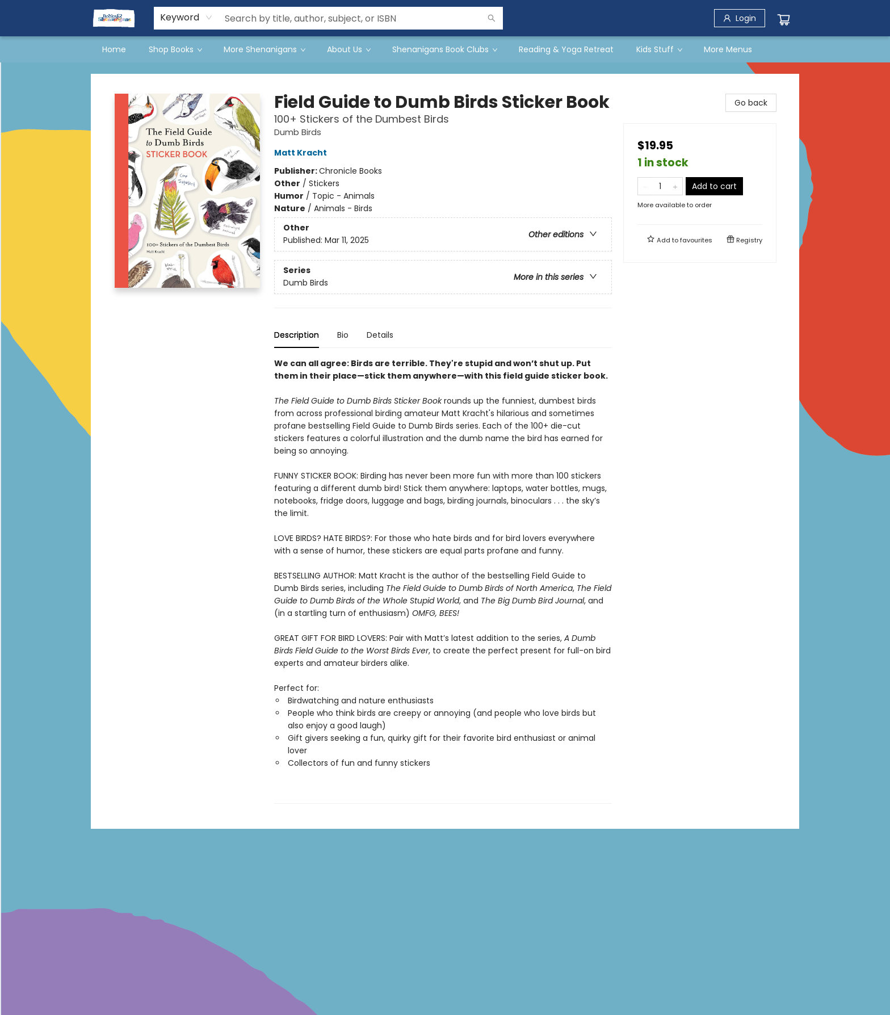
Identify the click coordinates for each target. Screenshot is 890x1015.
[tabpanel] (443, 580)
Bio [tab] (343, 335)
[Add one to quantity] (675, 186)
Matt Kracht (302, 152)
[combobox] (186, 17)
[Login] (739, 18)
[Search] (491, 18)
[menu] (445, 49)
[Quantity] (660, 186)
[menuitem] (114, 49)
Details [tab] (380, 335)
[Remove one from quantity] (645, 186)
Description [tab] (296, 335)
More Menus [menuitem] (728, 49)
